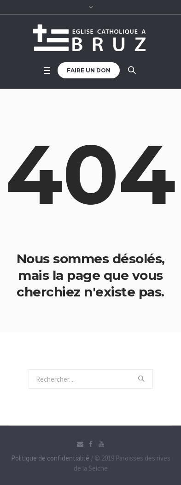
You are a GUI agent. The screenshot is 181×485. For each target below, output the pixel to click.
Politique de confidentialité (50, 458)
